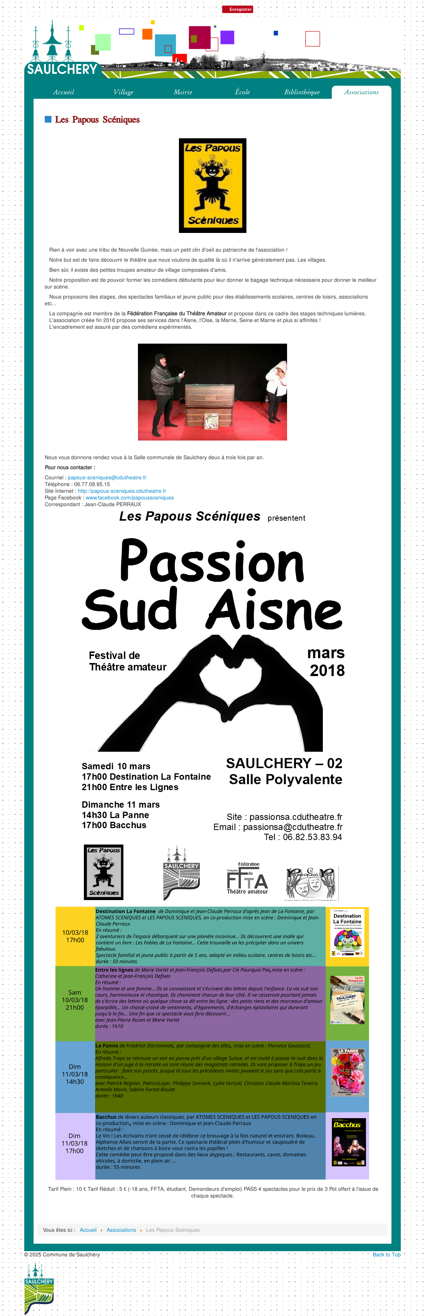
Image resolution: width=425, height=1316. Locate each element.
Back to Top (387, 1254)
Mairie (183, 92)
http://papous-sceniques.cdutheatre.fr (122, 490)
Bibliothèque (301, 92)
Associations (361, 92)
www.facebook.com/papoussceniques (130, 497)
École (242, 92)
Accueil (63, 92)
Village (123, 92)
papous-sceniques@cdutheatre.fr (107, 477)
